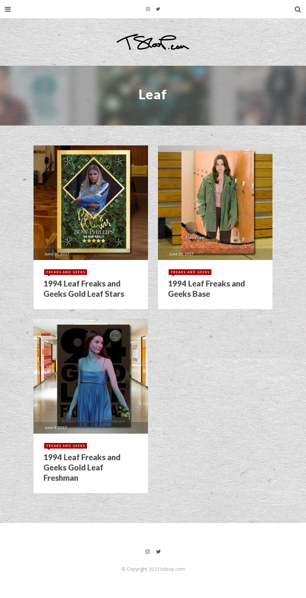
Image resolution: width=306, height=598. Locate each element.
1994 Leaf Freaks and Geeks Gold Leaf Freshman (81, 467)
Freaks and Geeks (65, 272)
